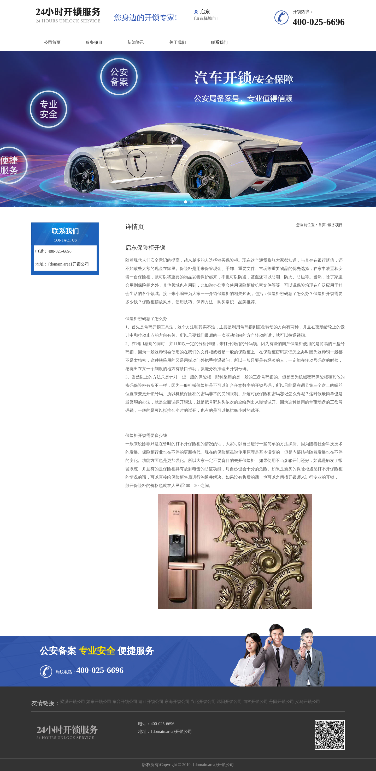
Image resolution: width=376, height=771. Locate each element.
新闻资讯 (135, 42)
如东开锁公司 (98, 701)
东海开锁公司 (177, 701)
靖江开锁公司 (150, 701)
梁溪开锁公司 (72, 701)
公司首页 (52, 42)
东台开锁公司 (124, 701)
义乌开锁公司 (307, 701)
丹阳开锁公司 (281, 701)
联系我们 (219, 42)
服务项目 (94, 42)
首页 (322, 225)
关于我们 (177, 42)
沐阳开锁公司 (229, 701)
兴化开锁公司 (203, 701)
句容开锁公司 (255, 701)
